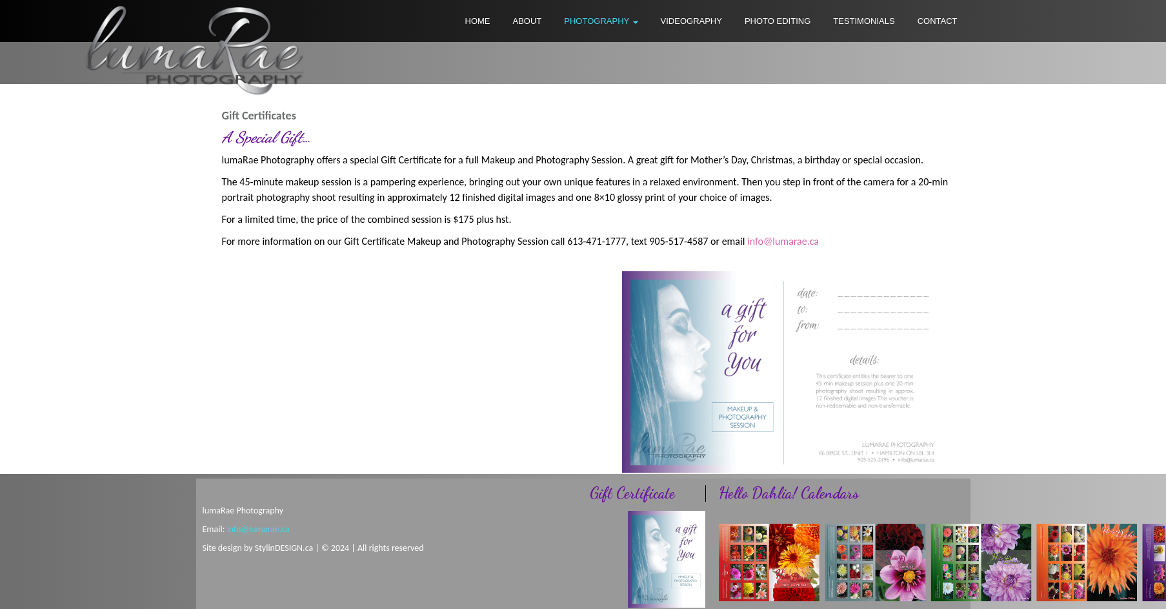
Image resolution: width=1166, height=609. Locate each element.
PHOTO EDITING (777, 21)
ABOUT (527, 21)
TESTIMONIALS (863, 21)
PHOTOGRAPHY (601, 21)
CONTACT (938, 21)
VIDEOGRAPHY (691, 21)
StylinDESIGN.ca (284, 547)
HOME (477, 21)
